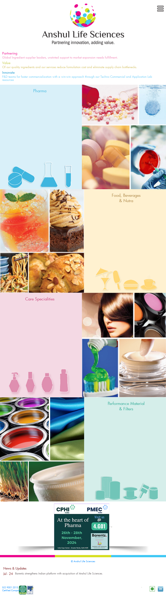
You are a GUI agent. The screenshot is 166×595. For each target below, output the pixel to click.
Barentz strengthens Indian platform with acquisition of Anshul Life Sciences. (59, 573)
